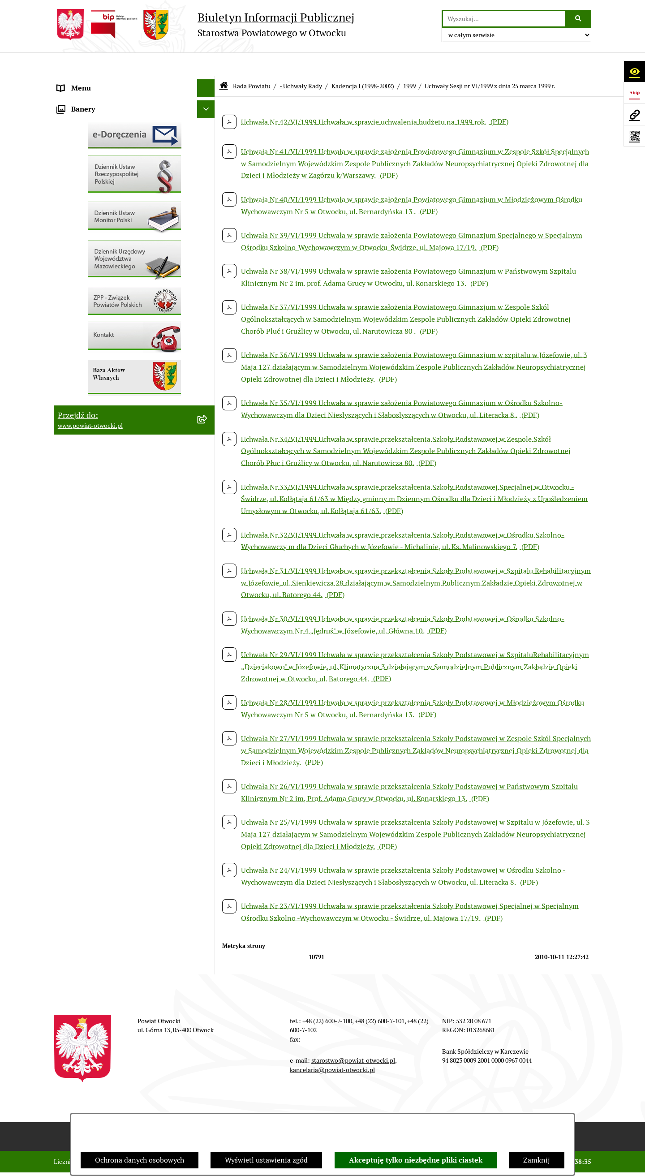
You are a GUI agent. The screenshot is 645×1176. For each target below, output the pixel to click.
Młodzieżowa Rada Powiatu (101, 118)
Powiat (68, 154)
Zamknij (536, 1160)
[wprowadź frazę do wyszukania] (504, 19)
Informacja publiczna (91, 207)
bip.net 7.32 (575, 1162)
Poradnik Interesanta (91, 136)
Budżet (68, 422)
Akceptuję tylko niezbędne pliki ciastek (415, 1160)
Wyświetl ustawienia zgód (266, 1160)
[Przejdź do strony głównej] (204, 24)
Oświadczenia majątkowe (97, 404)
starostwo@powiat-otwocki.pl (353, 1037)
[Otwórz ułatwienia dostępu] (634, 71)
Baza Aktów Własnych (92, 469)
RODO (67, 189)
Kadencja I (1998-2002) (362, 62)
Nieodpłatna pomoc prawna (101, 172)
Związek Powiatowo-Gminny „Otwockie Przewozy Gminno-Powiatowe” (121, 446)
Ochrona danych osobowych (139, 1160)
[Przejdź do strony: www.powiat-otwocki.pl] (634, 114)
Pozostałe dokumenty (92, 225)
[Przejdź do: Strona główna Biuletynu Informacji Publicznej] (223, 62)
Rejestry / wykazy (85, 297)
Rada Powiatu (79, 82)
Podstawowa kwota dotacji (99, 369)
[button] (208, 118)
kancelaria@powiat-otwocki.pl (332, 1046)
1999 (409, 62)
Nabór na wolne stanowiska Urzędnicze (120, 315)
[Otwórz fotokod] (634, 135)
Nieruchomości (81, 333)
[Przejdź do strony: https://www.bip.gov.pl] (634, 92)
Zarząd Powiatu (82, 100)
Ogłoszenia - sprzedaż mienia (104, 261)
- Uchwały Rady (301, 62)
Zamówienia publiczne (93, 351)
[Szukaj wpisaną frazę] (579, 19)
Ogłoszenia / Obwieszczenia (102, 243)
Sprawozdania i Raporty (95, 279)
